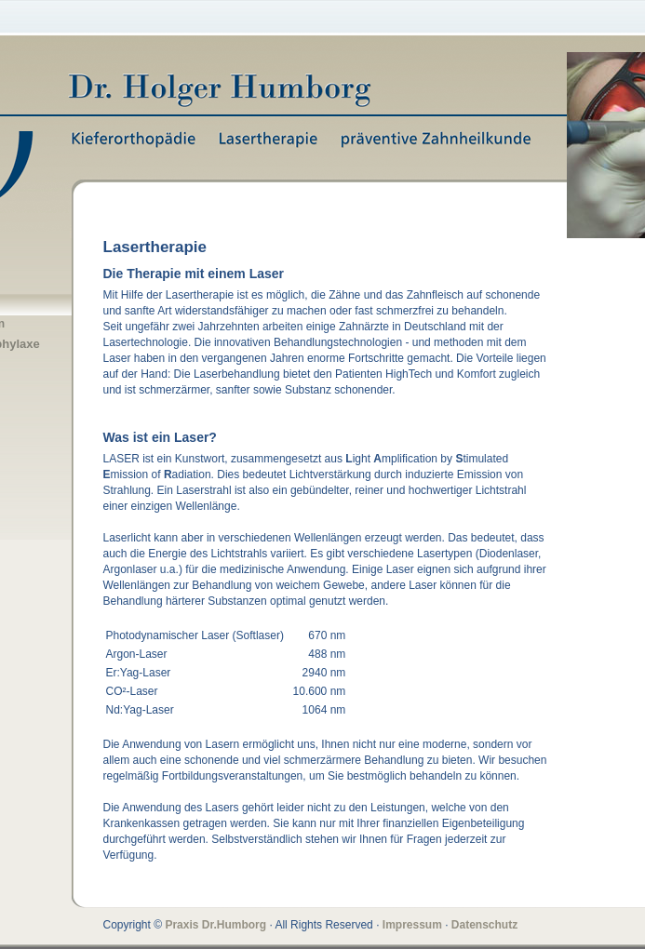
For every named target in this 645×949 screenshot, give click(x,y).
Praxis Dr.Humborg (215, 924)
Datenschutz (484, 924)
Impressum (412, 924)
